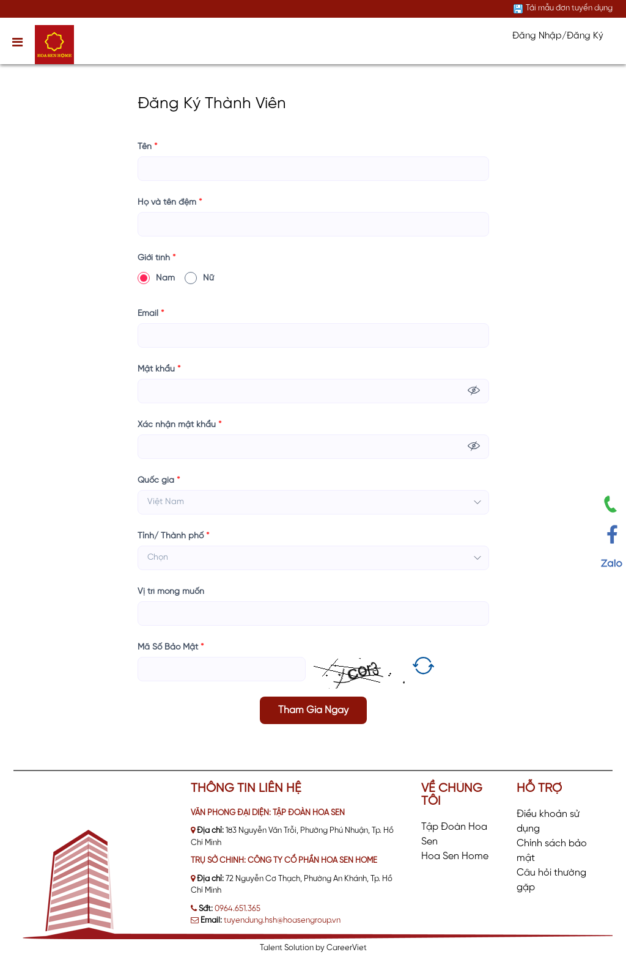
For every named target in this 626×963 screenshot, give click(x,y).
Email (151, 313)
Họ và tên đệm (170, 202)
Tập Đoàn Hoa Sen (454, 834)
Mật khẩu (159, 369)
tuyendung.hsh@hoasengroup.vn (282, 921)
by (320, 948)
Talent (272, 948)
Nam (156, 278)
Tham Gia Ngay (313, 710)
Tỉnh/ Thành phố (173, 536)
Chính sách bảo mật (552, 850)
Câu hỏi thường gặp (551, 880)
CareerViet (346, 948)
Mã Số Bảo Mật (171, 647)
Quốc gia (159, 480)
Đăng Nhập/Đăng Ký (557, 36)
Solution (299, 948)
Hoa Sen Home (454, 856)
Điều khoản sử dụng (548, 821)
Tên (147, 147)
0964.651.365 (237, 909)
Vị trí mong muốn (171, 591)
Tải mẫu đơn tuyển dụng (569, 8)
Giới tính (156, 258)
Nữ (199, 278)
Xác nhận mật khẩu (179, 425)
